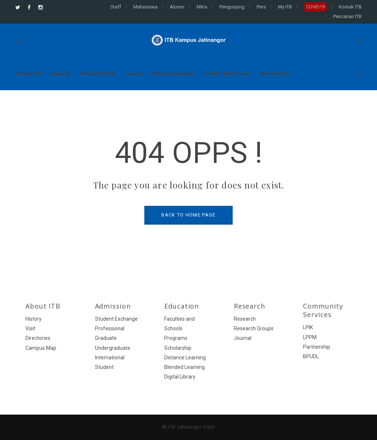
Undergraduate (112, 348)
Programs (175, 338)
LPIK (308, 327)
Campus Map (40, 348)
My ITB (285, 7)
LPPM (310, 337)
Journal (242, 338)
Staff (115, 7)
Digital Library (179, 377)
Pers (261, 7)
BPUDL (311, 356)
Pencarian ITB (347, 16)
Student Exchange (116, 319)
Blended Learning (184, 367)
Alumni (177, 7)
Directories (37, 338)
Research (245, 319)
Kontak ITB (350, 7)
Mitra (202, 7)
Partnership (316, 347)
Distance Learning (185, 357)
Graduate (106, 338)
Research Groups (254, 328)
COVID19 (315, 7)
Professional (109, 328)
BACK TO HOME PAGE (188, 215)
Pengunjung (231, 7)
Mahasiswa (145, 7)
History (33, 319)
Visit (30, 328)
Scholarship (177, 348)
